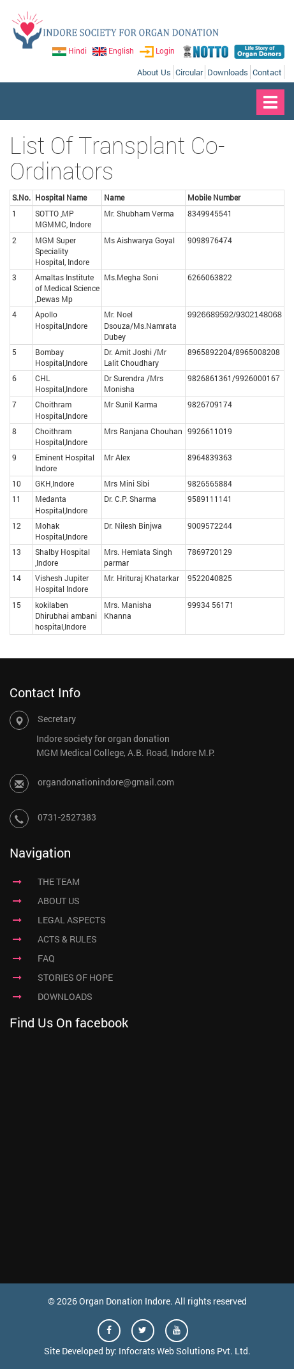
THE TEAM (59, 881)
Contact (267, 72)
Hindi (69, 50)
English (113, 50)
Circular (189, 72)
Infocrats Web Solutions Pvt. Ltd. (185, 1351)
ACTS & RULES (67, 939)
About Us (154, 72)
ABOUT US (59, 901)
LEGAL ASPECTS (72, 920)
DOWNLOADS (65, 996)
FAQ (46, 958)
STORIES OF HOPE (75, 977)
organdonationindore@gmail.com (106, 782)
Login (157, 50)
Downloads (227, 72)
